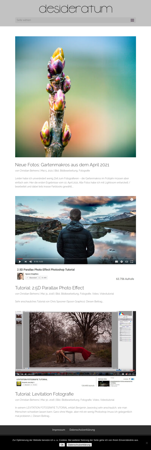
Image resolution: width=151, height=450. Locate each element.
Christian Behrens (29, 170)
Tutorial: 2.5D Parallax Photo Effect (49, 287)
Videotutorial (107, 293)
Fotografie (84, 170)
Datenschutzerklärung (82, 429)
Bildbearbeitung (68, 170)
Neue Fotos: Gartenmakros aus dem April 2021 (62, 164)
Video (95, 293)
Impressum (58, 429)
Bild (57, 170)
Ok (62, 444)
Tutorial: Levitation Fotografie (44, 394)
